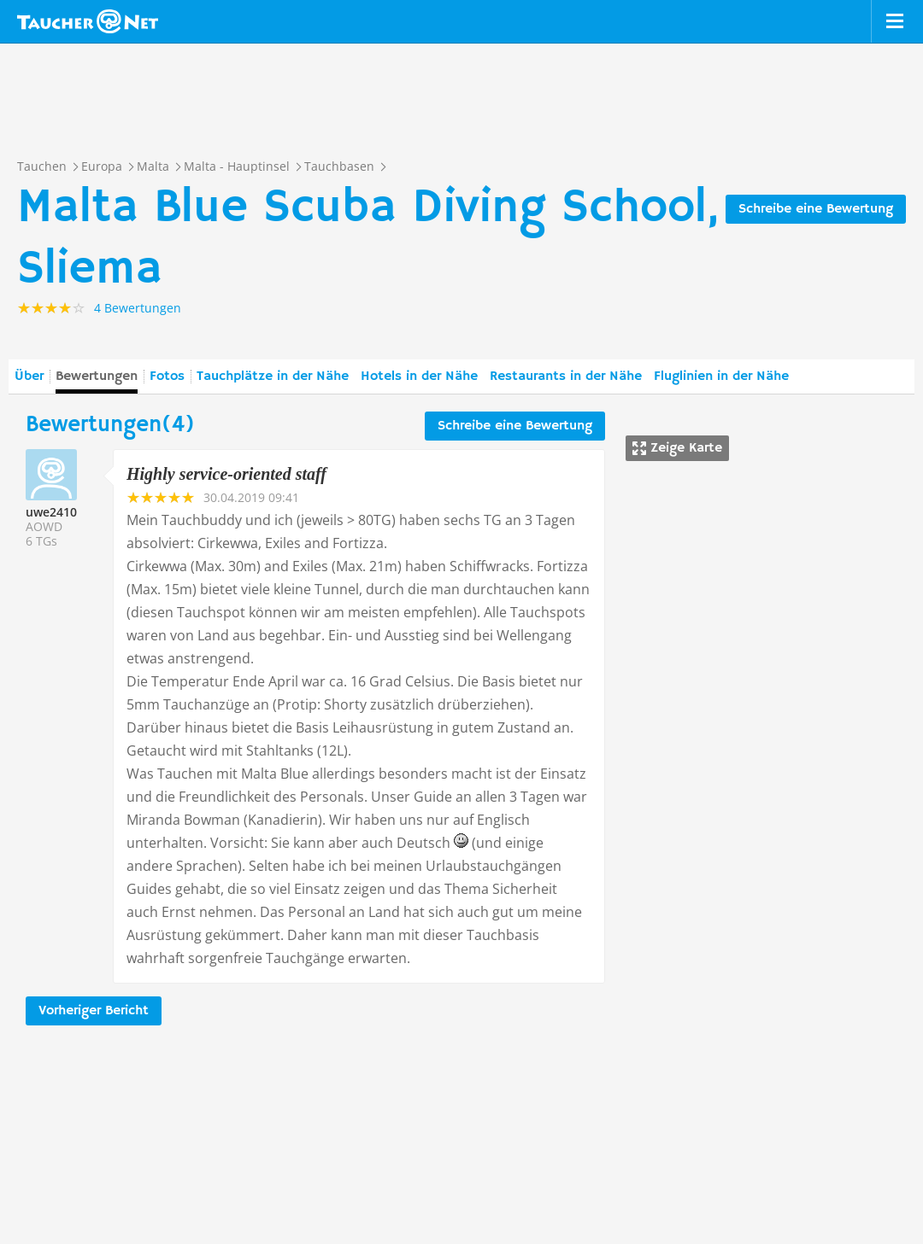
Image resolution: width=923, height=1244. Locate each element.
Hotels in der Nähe (419, 376)
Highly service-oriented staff (226, 473)
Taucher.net (87, 21)
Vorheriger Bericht (93, 1010)
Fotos (167, 376)
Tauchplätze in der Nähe (273, 376)
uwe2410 (51, 512)
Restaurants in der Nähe (566, 376)
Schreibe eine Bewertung (815, 209)
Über (29, 376)
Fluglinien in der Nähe (721, 376)
